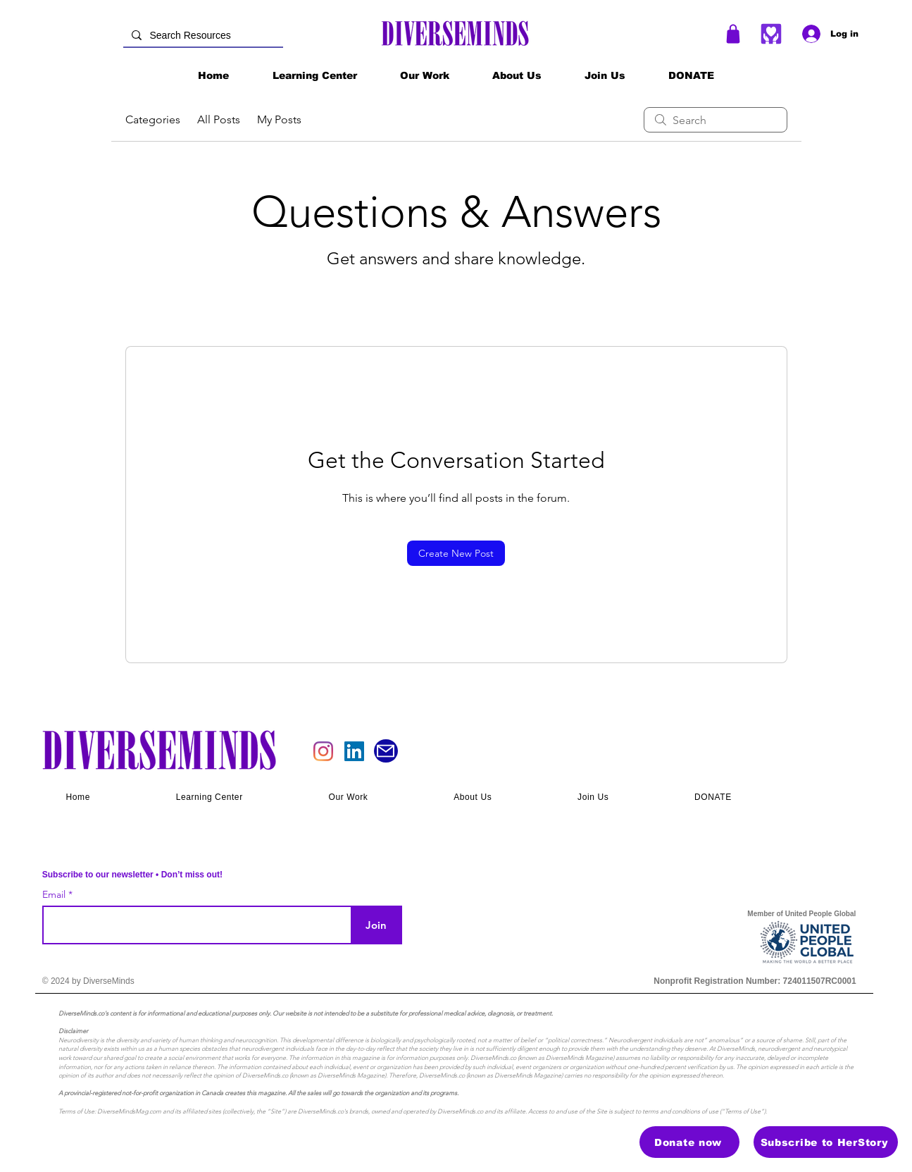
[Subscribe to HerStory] (826, 1142)
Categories (152, 119)
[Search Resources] (202, 36)
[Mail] (386, 751)
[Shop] (733, 34)
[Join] (376, 925)
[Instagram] (323, 751)
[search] (715, 119)
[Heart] (771, 33)
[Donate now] (689, 1142)
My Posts (279, 119)
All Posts (218, 119)
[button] (425, 75)
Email (55, 894)
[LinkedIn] (354, 751)
